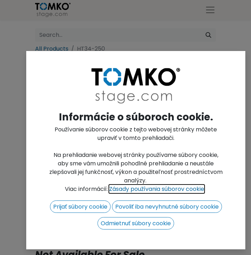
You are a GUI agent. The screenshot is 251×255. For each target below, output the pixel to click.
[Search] (208, 35)
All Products (51, 49)
